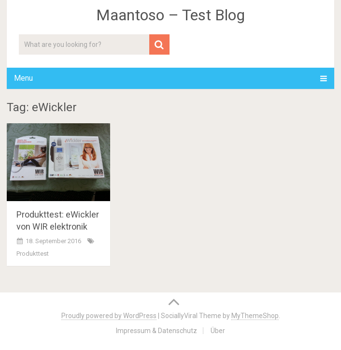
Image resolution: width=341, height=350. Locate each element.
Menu (23, 78)
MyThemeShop (255, 316)
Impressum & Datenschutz (156, 331)
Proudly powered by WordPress (108, 316)
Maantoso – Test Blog (170, 15)
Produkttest (32, 253)
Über (218, 331)
